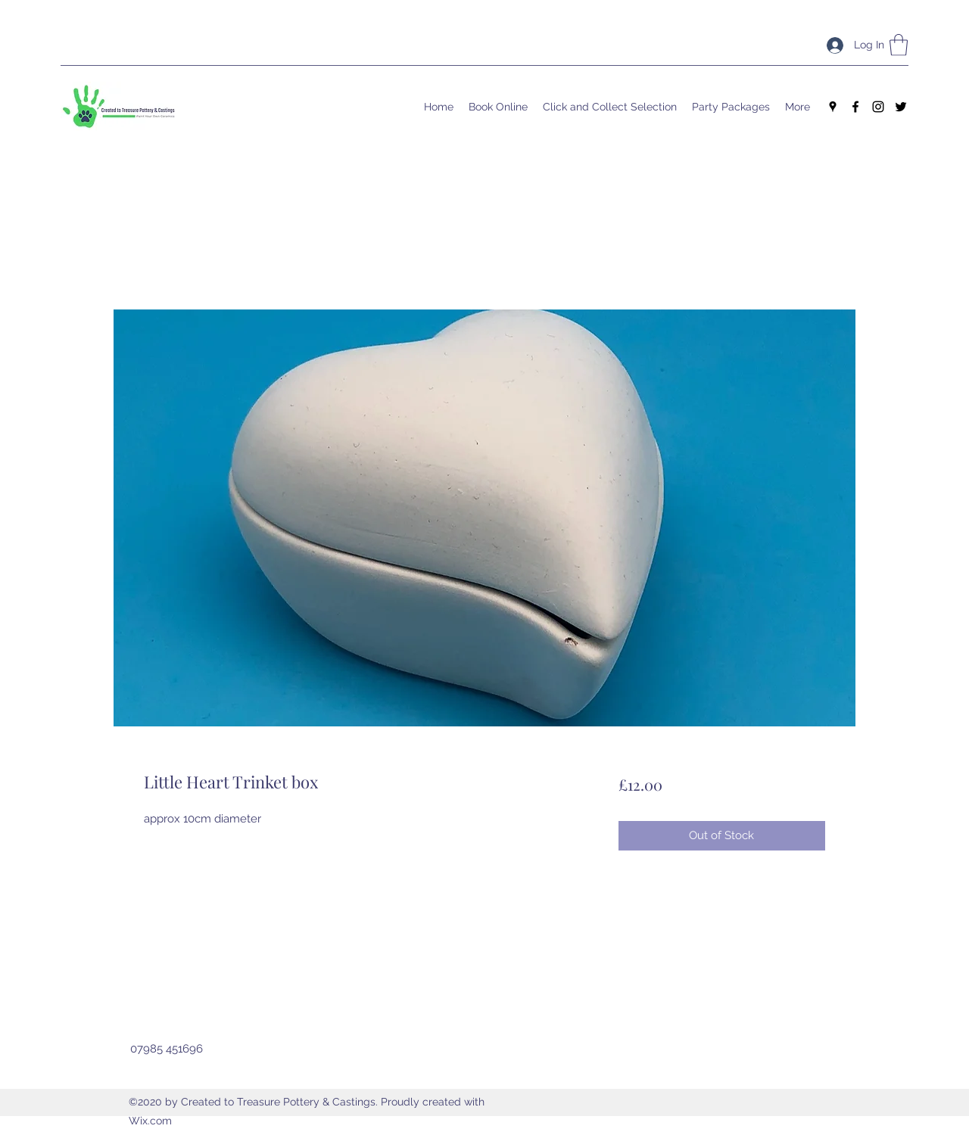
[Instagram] (878, 106)
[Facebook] (855, 106)
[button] (899, 45)
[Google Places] (832, 106)
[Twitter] (900, 106)
